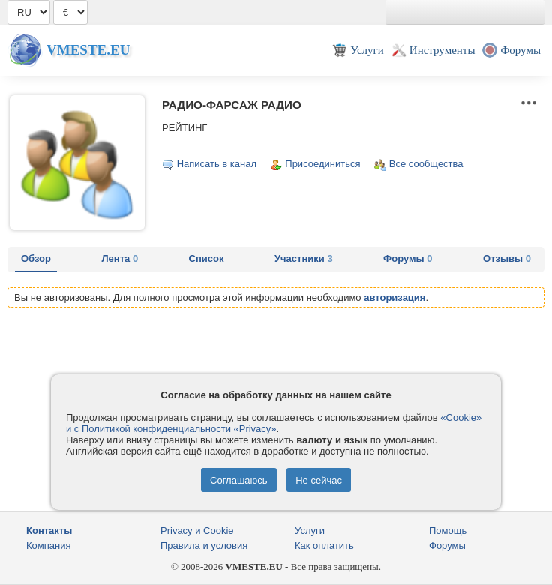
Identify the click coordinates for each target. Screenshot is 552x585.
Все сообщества (426, 164)
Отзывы (507, 258)
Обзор (36, 258)
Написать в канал (216, 164)
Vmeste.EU (88, 50)
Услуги (310, 530)
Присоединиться (322, 164)
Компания (48, 545)
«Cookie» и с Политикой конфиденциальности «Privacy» (274, 423)
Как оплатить (324, 545)
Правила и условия (204, 545)
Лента (119, 258)
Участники (303, 258)
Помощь (447, 530)
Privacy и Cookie (197, 530)
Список (206, 258)
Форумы (407, 258)
